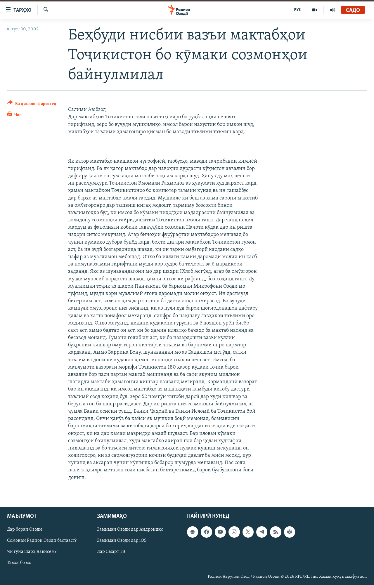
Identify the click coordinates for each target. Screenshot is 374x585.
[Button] (31, 105)
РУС (298, 10)
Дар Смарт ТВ (111, 551)
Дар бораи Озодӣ (24, 529)
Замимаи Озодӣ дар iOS (122, 540)
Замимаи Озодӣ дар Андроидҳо (130, 529)
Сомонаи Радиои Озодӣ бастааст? (42, 540)
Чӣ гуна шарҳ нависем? (31, 551)
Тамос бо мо (19, 562)
